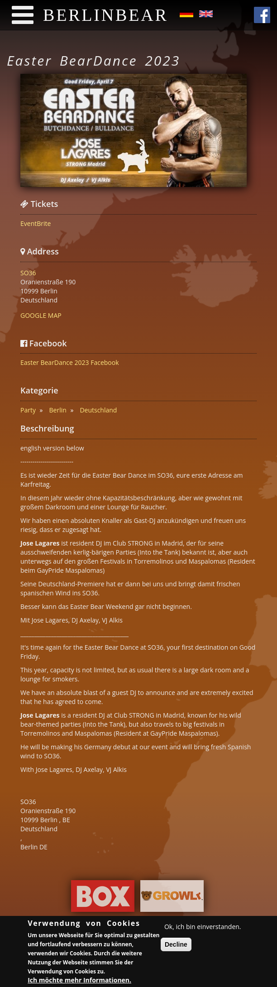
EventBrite (35, 223)
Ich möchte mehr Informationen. (79, 981)
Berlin (58, 410)
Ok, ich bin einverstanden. (202, 928)
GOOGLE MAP (41, 315)
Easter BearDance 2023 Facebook (69, 362)
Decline (176, 945)
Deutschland (98, 410)
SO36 (28, 272)
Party (28, 410)
